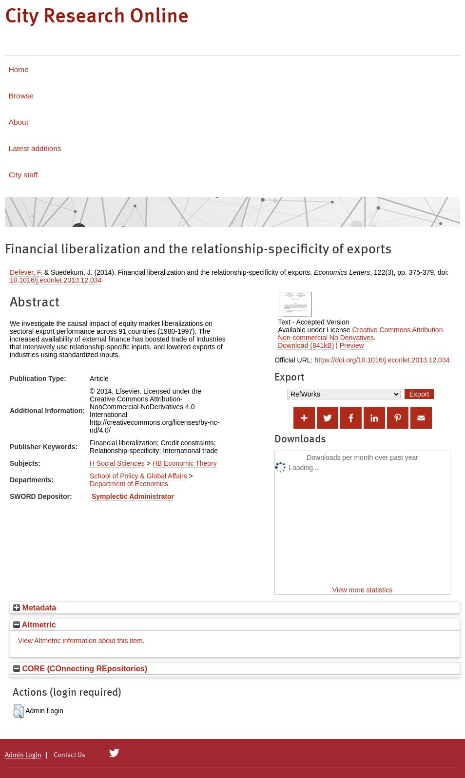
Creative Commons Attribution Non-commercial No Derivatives (360, 334)
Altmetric (34, 624)
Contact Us (69, 755)
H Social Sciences (117, 463)
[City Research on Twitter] (114, 753)
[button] (18, 711)
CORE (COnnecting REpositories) (80, 668)
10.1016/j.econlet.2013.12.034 (55, 280)
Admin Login (23, 755)
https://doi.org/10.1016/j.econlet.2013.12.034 (381, 360)
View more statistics (362, 590)
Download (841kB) (306, 345)
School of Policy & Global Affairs (138, 476)
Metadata (34, 607)
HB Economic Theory (185, 463)
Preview (352, 345)
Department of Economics (129, 484)
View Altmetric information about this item (80, 641)
